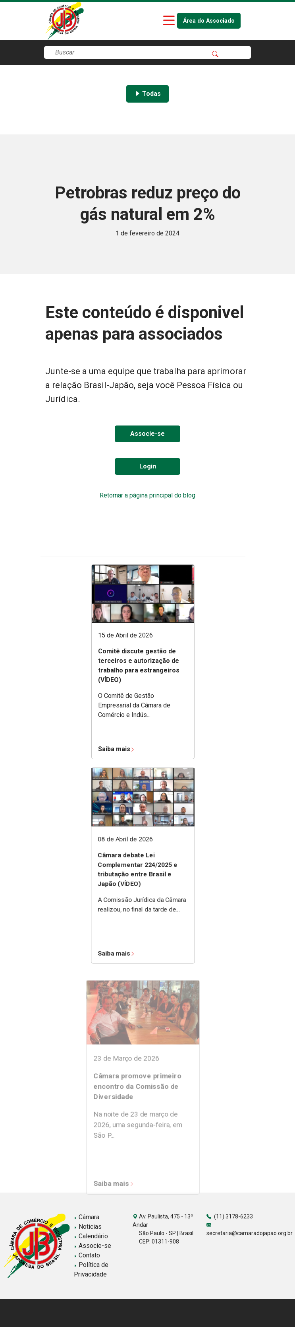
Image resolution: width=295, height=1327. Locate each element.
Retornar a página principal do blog (147, 495)
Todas (147, 93)
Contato (87, 1255)
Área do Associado (209, 20)
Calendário (91, 1236)
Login (147, 466)
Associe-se (147, 433)
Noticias (88, 1226)
